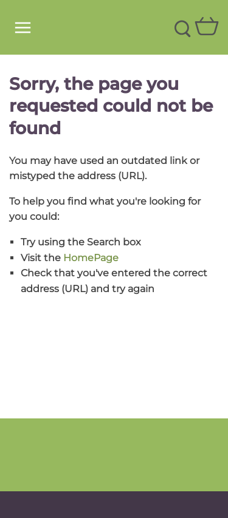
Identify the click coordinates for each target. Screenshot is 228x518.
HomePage (91, 258)
